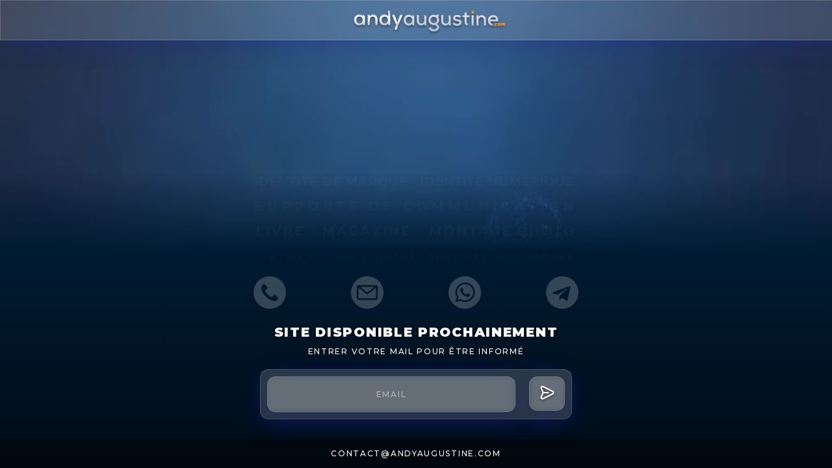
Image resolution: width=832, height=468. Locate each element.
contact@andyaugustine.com (416, 453)
